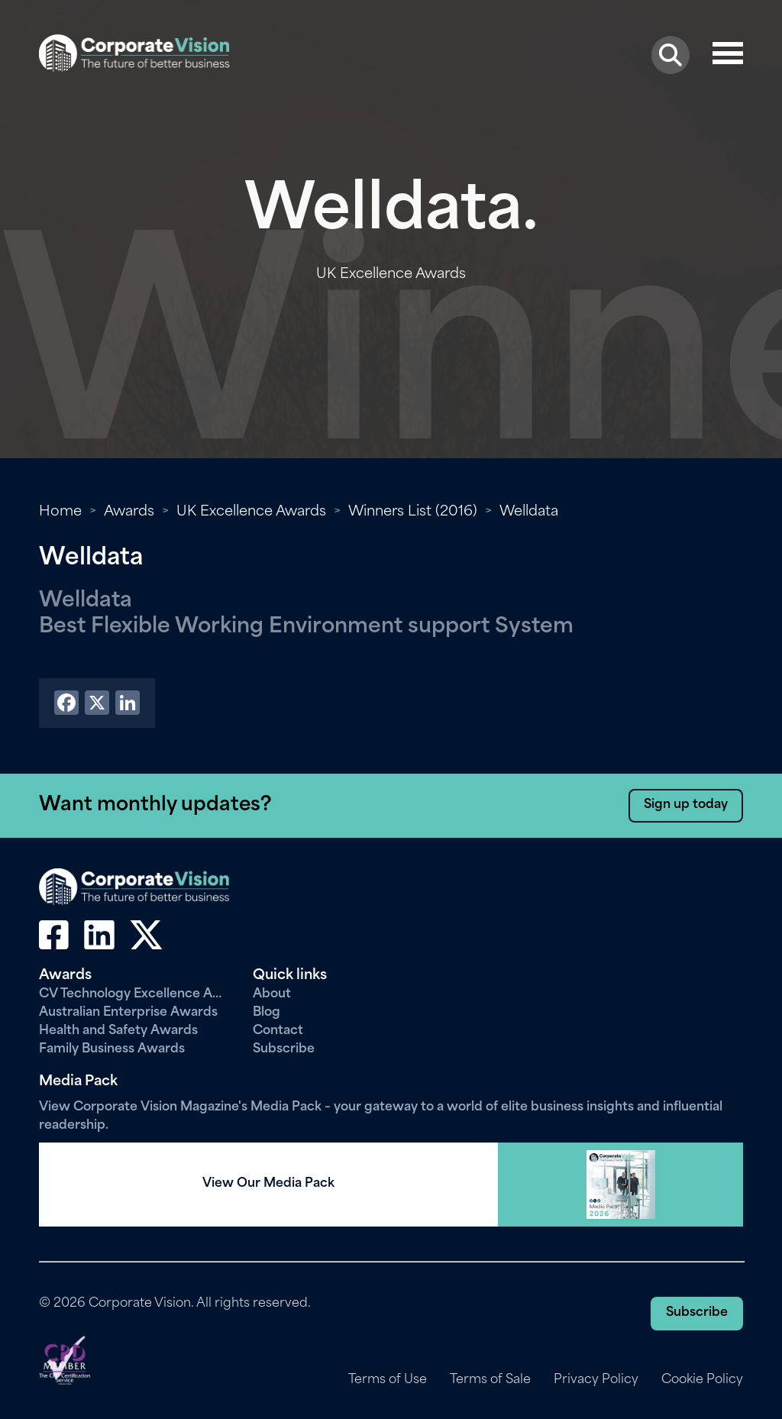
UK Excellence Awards (251, 512)
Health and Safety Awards (118, 1031)
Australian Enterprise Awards (128, 1013)
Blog (266, 1013)
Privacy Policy (596, 1380)
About (272, 994)
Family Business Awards (112, 1049)
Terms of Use (387, 1380)
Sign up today (686, 805)
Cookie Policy (702, 1380)
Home (60, 512)
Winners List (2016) (412, 512)
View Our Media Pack (268, 1184)
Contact (278, 1031)
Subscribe (284, 1049)
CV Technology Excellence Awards (134, 994)
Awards (129, 512)
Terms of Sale (490, 1380)
